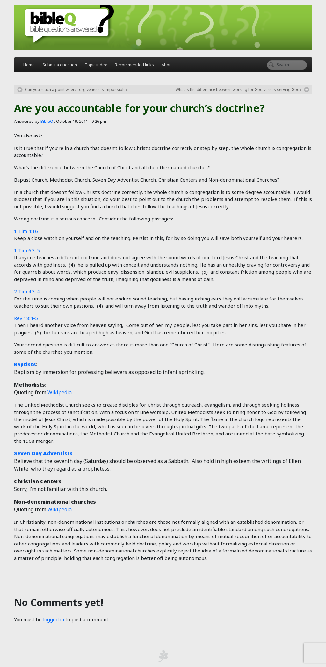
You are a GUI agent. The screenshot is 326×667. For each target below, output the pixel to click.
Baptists (25, 364)
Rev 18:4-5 (26, 318)
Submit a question (59, 65)
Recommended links (134, 65)
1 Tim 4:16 (26, 231)
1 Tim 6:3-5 (27, 250)
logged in (53, 619)
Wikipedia (59, 392)
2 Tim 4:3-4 (27, 291)
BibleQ (46, 121)
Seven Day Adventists (43, 453)
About (167, 65)
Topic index (96, 65)
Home (29, 65)
